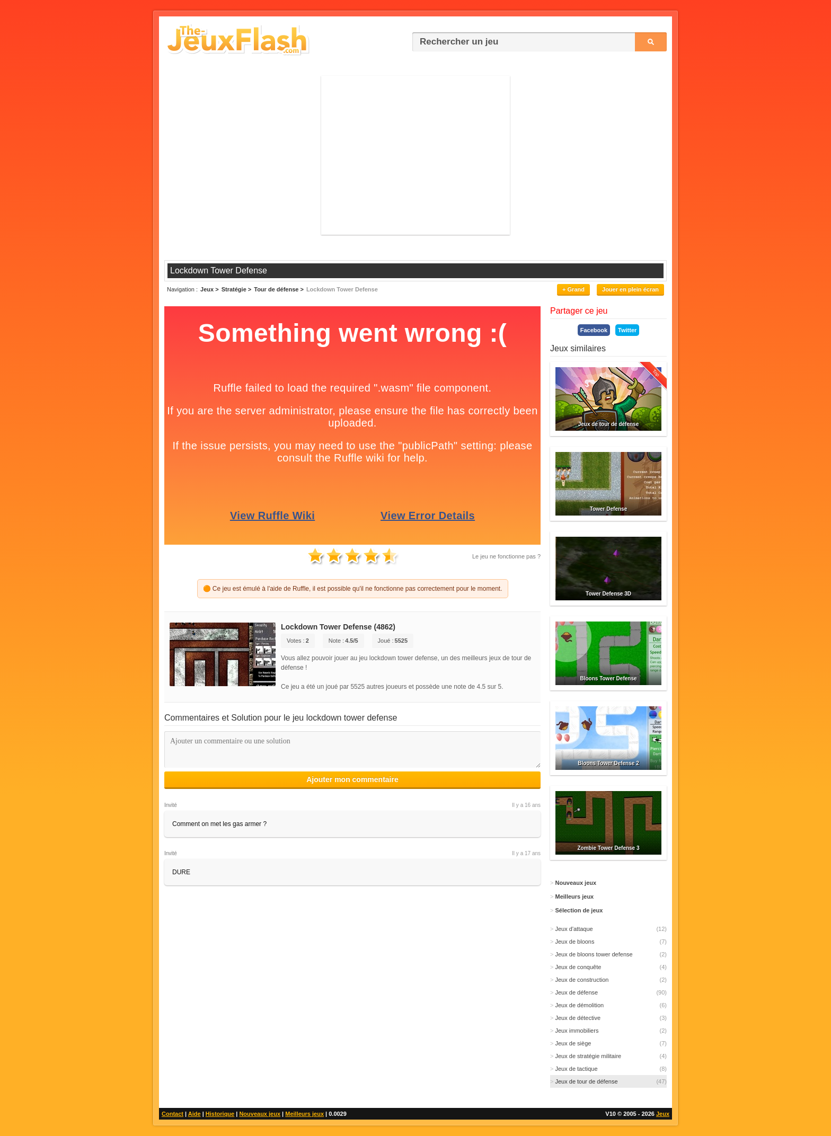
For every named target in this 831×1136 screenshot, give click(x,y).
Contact (172, 1114)
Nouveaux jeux (259, 1114)
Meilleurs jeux (304, 1114)
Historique (220, 1114)
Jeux (662, 1114)
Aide (194, 1114)
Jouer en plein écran (630, 289)
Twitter (627, 330)
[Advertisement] (415, 155)
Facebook (593, 330)
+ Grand (573, 289)
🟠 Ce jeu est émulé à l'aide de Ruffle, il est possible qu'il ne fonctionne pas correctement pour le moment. (352, 588)
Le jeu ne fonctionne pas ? (506, 556)
